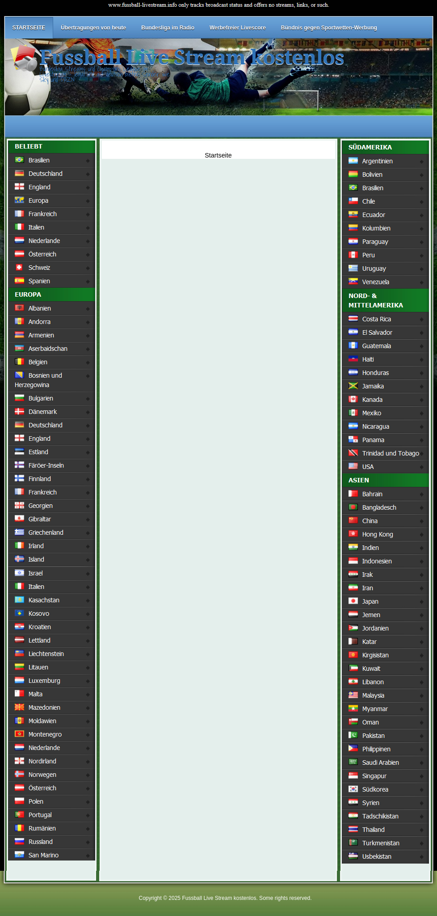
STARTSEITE (29, 28)
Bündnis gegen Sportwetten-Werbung (329, 28)
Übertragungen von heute (93, 28)
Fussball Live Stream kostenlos (191, 57)
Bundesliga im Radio (167, 28)
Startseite (218, 155)
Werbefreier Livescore (238, 28)
